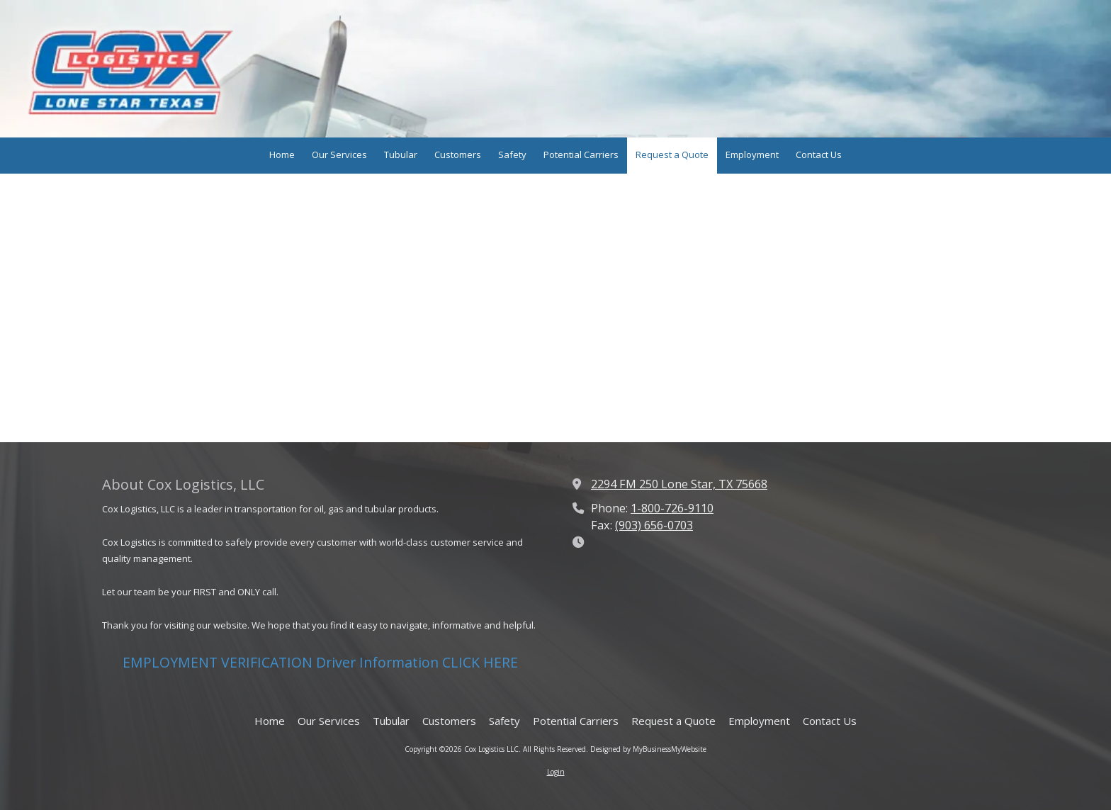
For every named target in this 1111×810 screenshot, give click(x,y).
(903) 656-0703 (654, 525)
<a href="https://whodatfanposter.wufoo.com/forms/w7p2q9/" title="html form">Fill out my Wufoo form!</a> (555, 306)
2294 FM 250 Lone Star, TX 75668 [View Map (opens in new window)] (679, 484)
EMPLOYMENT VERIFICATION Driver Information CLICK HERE (320, 662)
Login (556, 772)
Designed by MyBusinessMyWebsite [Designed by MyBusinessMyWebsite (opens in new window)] (648, 749)
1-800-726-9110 (672, 508)
